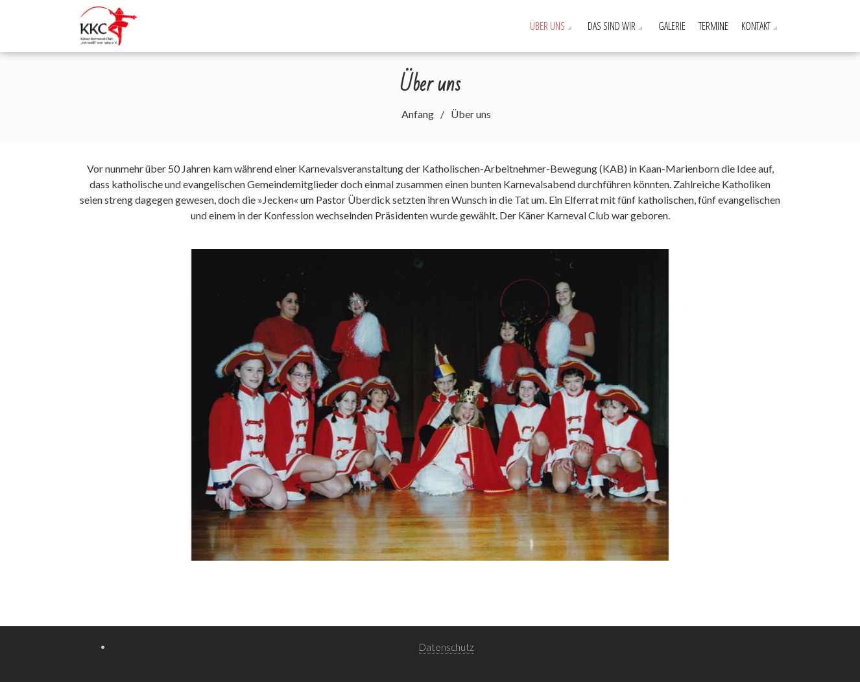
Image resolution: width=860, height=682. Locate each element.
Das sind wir (612, 26)
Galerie (672, 26)
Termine (713, 26)
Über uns (547, 26)
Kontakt (755, 26)
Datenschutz (446, 647)
